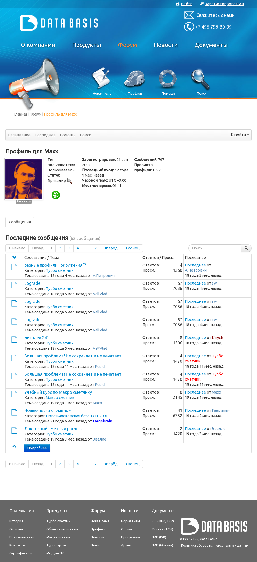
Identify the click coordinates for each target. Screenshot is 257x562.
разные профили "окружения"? (55, 265)
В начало (17, 248)
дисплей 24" (36, 337)
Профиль (98, 529)
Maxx (97, 403)
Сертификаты (20, 553)
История (16, 521)
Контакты (17, 545)
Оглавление (19, 135)
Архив (126, 545)
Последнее (45, 135)
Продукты (86, 45)
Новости (166, 45)
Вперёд (110, 248)
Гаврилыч (221, 410)
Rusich (100, 366)
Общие (126, 529)
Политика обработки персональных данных (214, 545)
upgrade (32, 283)
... (86, 248)
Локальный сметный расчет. (53, 428)
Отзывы (16, 529)
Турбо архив (56, 545)
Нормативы (130, 521)
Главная (20, 114)
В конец (132, 248)
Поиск (85, 135)
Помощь (68, 135)
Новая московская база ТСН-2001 (77, 416)
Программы (130, 537)
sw (214, 283)
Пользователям (22, 537)
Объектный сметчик (62, 529)
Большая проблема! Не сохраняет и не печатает (73, 356)
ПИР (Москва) (162, 545)
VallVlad (100, 294)
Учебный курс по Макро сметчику (58, 392)
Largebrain (102, 421)
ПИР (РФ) (159, 537)
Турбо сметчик (60, 270)
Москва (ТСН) (162, 529)
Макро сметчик (60, 397)
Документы (211, 45)
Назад (38, 248)
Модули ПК (55, 553)
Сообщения (20, 222)
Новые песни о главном (48, 410)
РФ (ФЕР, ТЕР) (163, 521)
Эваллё (99, 439)
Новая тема (100, 521)
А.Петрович (104, 275)
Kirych (217, 337)
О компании (38, 45)
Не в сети (24, 201)
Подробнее (37, 448)
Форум (127, 45)
